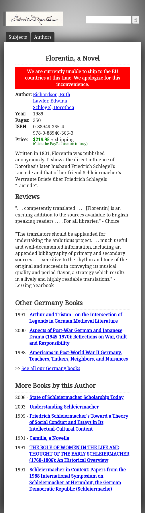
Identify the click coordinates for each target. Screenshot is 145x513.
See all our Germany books (50, 368)
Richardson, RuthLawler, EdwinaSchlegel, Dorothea (53, 101)
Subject (18, 37)
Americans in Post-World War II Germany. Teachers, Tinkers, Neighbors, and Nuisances (78, 355)
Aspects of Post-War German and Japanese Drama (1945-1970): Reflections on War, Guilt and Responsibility (78, 336)
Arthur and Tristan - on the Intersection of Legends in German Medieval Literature (75, 317)
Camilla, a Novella (49, 438)
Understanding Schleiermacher (64, 407)
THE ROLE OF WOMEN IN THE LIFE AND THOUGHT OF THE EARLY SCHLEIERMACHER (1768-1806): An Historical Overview (79, 454)
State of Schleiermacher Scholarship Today (77, 397)
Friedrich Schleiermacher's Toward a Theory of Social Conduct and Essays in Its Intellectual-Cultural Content (78, 422)
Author (43, 37)
